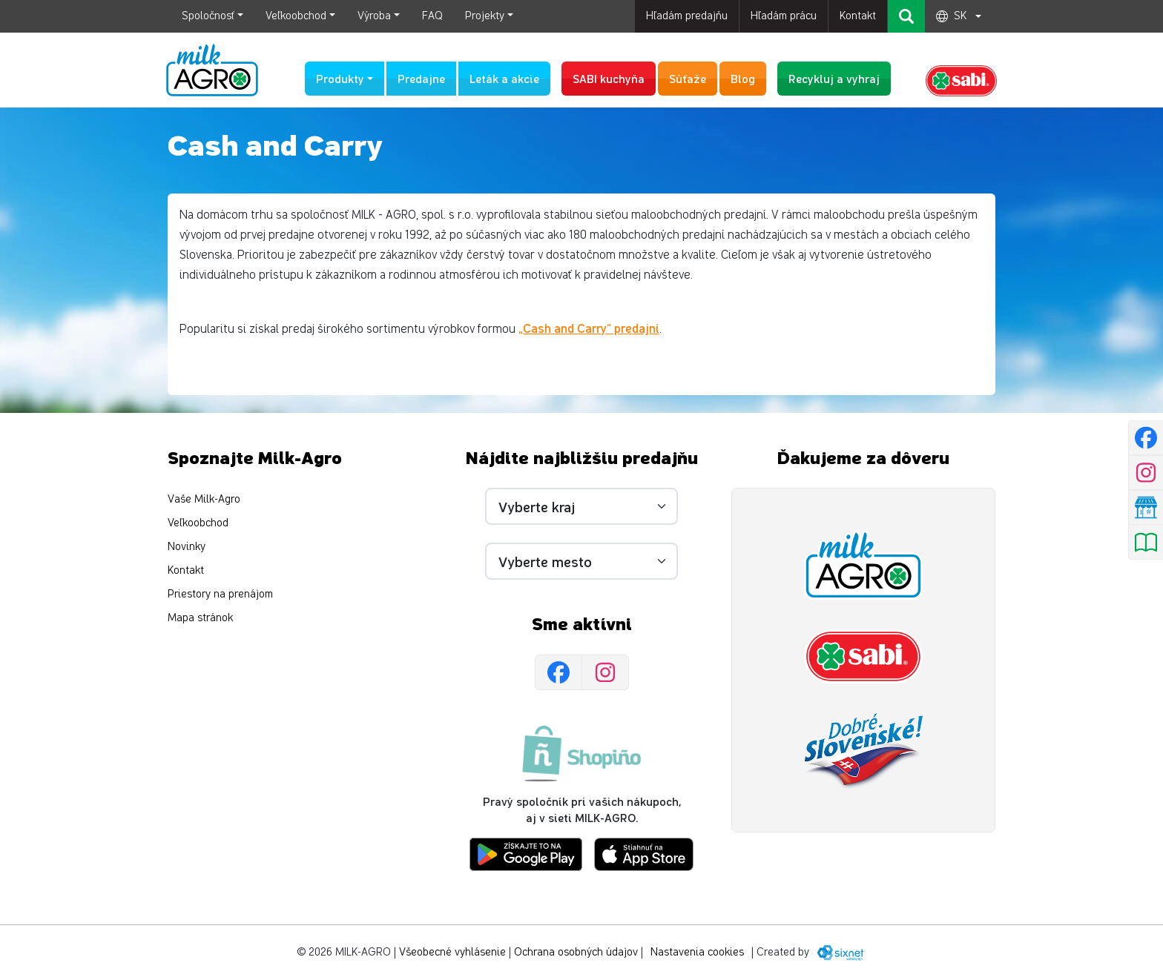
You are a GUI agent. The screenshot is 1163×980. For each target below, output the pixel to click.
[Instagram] (605, 672)
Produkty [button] (340, 78)
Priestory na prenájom (220, 594)
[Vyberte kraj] (581, 506)
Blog (743, 78)
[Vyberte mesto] (581, 561)
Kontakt (858, 15)
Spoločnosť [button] (208, 15)
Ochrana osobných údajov (576, 952)
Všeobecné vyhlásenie (452, 952)
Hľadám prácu (784, 15)
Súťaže (687, 78)
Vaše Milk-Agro (204, 499)
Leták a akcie (504, 78)
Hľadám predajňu (687, 15)
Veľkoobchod (198, 523)
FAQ (432, 15)
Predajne (421, 78)
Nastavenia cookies (697, 952)
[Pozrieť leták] (1145, 542)
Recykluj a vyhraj (834, 78)
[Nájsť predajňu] (1145, 508)
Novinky (186, 546)
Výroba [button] (374, 15)
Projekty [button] (484, 15)
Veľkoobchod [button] (296, 15)
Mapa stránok (200, 617)
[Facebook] (558, 672)
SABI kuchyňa (609, 78)
